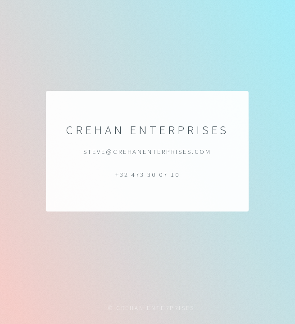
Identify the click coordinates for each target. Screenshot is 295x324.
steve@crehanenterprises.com (147, 152)
